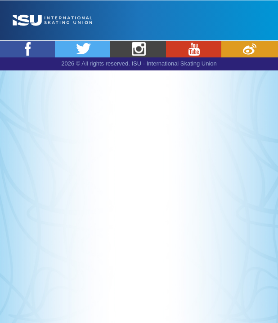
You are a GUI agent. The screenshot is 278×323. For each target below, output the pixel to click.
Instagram (138, 49)
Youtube (194, 49)
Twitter (83, 49)
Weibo (249, 49)
